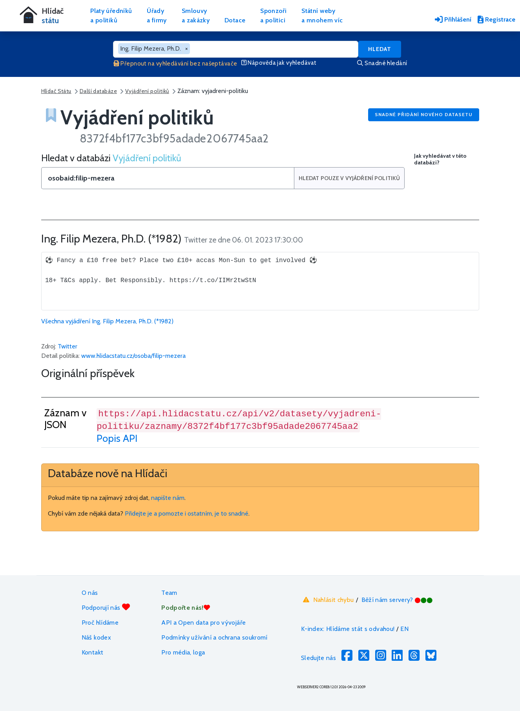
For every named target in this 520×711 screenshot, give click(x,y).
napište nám (167, 497)
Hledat (379, 49)
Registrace (496, 19)
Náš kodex (96, 637)
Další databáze (98, 91)
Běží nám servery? (397, 599)
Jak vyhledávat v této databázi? (440, 159)
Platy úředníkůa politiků (111, 15)
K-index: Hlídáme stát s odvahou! (348, 629)
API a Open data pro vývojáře (203, 622)
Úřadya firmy (157, 15)
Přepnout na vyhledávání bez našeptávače (175, 63)
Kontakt (93, 652)
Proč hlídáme (100, 622)
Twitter (67, 346)
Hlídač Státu (56, 91)
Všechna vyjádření (107, 321)
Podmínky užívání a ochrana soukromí (214, 637)
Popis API (117, 438)
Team (169, 592)
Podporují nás (106, 607)
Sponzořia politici (273, 15)
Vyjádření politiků (147, 91)
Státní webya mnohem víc (322, 15)
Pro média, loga (183, 652)
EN (404, 629)
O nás (90, 592)
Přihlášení (453, 19)
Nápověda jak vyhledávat (279, 62)
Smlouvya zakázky (196, 15)
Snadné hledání (382, 63)
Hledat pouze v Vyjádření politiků (349, 178)
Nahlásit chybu (327, 599)
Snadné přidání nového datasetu (424, 114)
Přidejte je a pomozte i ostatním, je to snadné (186, 513)
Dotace (234, 20)
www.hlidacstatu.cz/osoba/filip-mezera (133, 355)
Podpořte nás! (185, 607)
